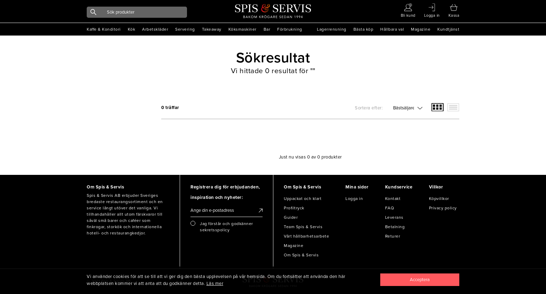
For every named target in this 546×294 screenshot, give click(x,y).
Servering (185, 29)
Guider (291, 217)
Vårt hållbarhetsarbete (306, 236)
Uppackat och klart (302, 198)
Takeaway (211, 29)
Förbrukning (289, 29)
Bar (267, 29)
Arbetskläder (155, 29)
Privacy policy (443, 208)
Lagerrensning (331, 29)
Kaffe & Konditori (104, 29)
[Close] (420, 279)
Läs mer (215, 283)
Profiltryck (294, 208)
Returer (392, 236)
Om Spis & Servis (301, 255)
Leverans (394, 217)
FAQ (389, 208)
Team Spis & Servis (303, 226)
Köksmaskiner (242, 29)
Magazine (420, 29)
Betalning (395, 226)
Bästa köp (363, 29)
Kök (131, 29)
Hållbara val (392, 29)
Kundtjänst (448, 29)
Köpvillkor (439, 198)
